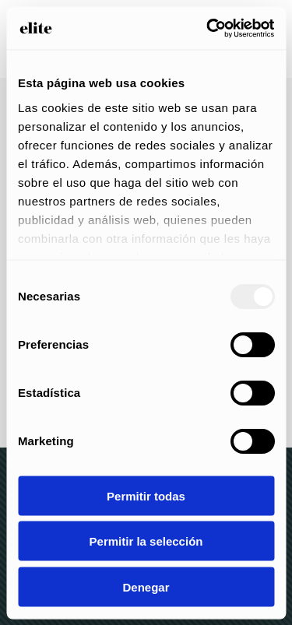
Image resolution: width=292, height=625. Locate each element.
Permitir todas (146, 495)
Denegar (145, 586)
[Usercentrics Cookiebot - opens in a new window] (208, 28)
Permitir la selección (146, 541)
